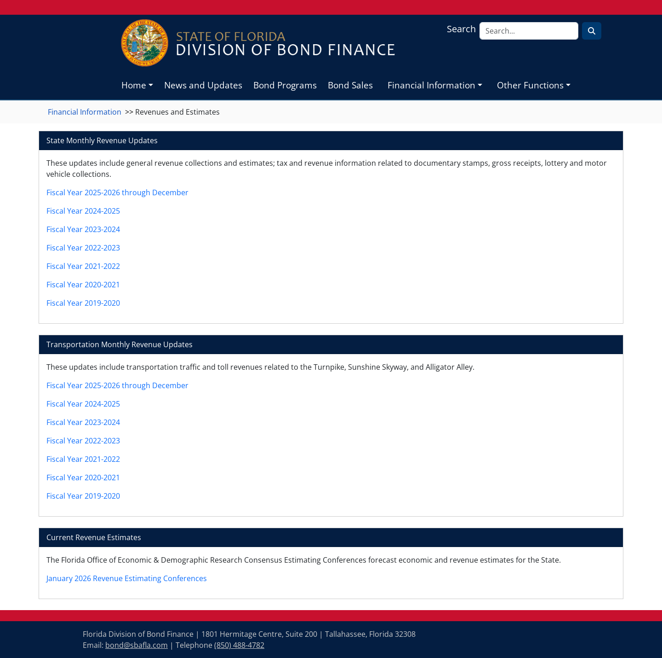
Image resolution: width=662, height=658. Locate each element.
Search (461, 29)
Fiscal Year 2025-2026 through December (117, 192)
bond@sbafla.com (136, 645)
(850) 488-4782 (239, 645)
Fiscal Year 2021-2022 (83, 266)
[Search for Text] (591, 31)
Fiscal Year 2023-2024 (83, 229)
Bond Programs (285, 85)
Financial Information (84, 112)
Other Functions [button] (530, 85)
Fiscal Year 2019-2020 (83, 303)
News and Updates (203, 85)
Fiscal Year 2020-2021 (83, 285)
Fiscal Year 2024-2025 (83, 211)
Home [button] (133, 85)
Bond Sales (350, 85)
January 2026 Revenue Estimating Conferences (126, 578)
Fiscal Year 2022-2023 (83, 248)
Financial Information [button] (431, 85)
